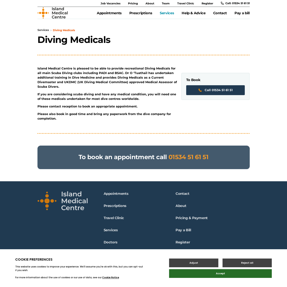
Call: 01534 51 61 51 (235, 3)
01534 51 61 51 (188, 163)
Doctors (111, 244)
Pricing (133, 3)
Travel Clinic (185, 3)
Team (166, 3)
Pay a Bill (183, 232)
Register (207, 3)
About (149, 3)
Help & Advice (193, 15)
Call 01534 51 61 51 (216, 94)
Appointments (109, 15)
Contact (220, 15)
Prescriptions (140, 15)
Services (167, 15)
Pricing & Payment (192, 220)
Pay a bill (242, 15)
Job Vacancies (110, 3)
